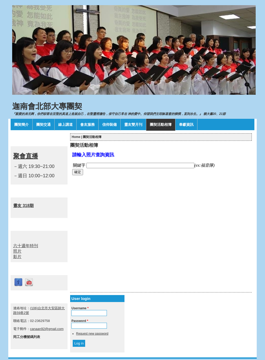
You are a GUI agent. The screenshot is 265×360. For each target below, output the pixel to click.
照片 (17, 251)
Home (76, 137)
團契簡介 (21, 124)
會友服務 (87, 124)
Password (79, 321)
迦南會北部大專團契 (47, 106)
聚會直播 (25, 155)
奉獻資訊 (186, 124)
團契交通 (43, 124)
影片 (17, 256)
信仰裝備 (109, 124)
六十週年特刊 (25, 246)
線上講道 (65, 124)
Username (80, 308)
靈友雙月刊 (133, 124)
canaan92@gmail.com (47, 329)
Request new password (92, 333)
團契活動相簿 (161, 124)
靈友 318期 (23, 205)
